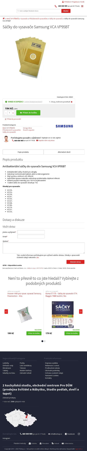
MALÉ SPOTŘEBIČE (13, 19)
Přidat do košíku (28, 112)
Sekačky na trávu (9, 373)
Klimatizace (7, 368)
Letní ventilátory (25, 365)
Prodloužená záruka (52, 368)
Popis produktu (23, 152)
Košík (82, 2)
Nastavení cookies (52, 375)
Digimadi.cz (78, 449)
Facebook (70, 434)
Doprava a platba (51, 363)
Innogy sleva (27, 128)
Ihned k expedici (28, 130)
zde (37, 257)
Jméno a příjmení (9, 232)
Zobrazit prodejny (9, 398)
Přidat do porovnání (13, 119)
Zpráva (6, 241)
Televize (23, 368)
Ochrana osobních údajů (54, 373)
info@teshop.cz (55, 434)
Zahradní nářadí (25, 373)
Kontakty (48, 378)
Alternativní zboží (64, 152)
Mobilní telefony (25, 370)
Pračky (22, 363)
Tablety (5, 370)
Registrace (76, 2)
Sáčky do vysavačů (55, 19)
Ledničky (6, 363)
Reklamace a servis (52, 365)
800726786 (40, 268)
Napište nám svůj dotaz (45, 140)
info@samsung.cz (31, 268)
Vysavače (24, 19)
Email (5, 236)
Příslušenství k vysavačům (38, 19)
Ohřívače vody (8, 365)
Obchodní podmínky (52, 370)
